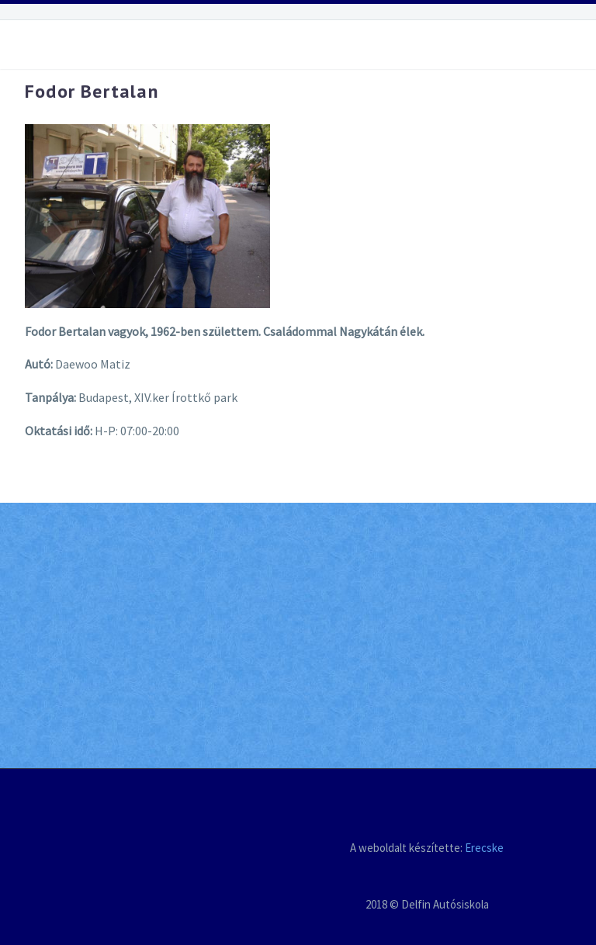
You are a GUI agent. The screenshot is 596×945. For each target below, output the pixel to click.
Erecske (484, 847)
